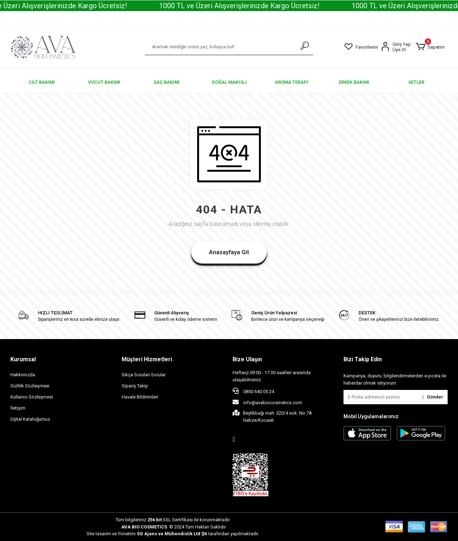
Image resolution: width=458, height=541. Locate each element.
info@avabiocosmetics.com (267, 402)
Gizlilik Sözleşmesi (29, 385)
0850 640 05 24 (253, 391)
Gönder (432, 397)
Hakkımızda (22, 374)
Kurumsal (23, 359)
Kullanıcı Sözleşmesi (31, 397)
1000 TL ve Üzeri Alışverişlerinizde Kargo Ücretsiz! (248, 5)
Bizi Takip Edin (363, 359)
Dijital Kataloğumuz (30, 419)
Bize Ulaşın (247, 359)
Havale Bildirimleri (140, 397)
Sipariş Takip (135, 385)
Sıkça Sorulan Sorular (144, 374)
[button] (430, 47)
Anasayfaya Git (229, 252)
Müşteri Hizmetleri (147, 359)
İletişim (17, 408)
